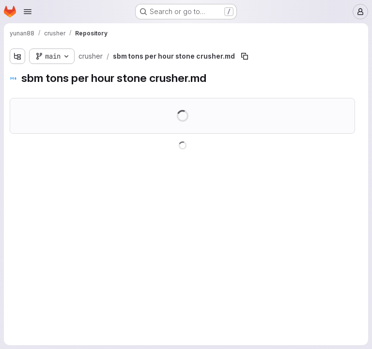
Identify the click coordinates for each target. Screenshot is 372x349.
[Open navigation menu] (27, 11)
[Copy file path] (244, 56)
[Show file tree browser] (17, 56)
